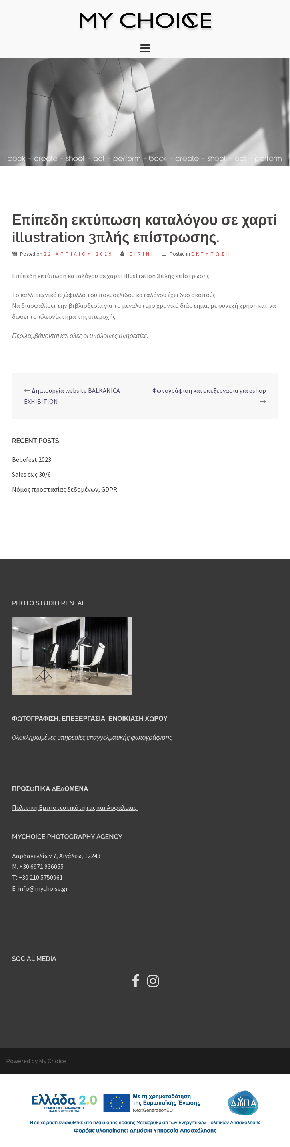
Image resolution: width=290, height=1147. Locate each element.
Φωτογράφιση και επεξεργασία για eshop (209, 390)
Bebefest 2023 (31, 459)
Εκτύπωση (211, 254)
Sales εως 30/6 (31, 474)
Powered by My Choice (36, 1061)
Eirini (142, 254)
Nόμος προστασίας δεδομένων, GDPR (64, 489)
